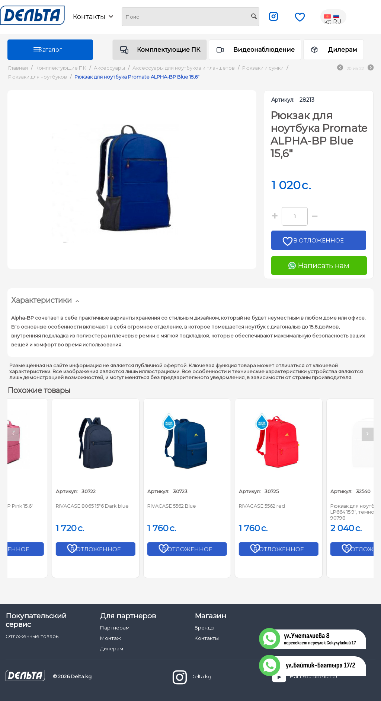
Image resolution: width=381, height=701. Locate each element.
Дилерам (342, 49)
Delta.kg (192, 677)
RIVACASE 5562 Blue (220, 506)
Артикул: (282, 99)
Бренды (204, 628)
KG (328, 16)
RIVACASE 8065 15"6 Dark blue (141, 506)
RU (337, 16)
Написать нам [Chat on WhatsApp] (318, 265)
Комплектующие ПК (168, 49)
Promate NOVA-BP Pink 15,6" (48, 506)
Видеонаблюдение (264, 49)
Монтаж (110, 638)
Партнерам (114, 628)
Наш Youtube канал (305, 677)
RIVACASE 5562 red (311, 506)
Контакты (93, 17)
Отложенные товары (33, 636)
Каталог (50, 49)
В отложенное (321, 242)
